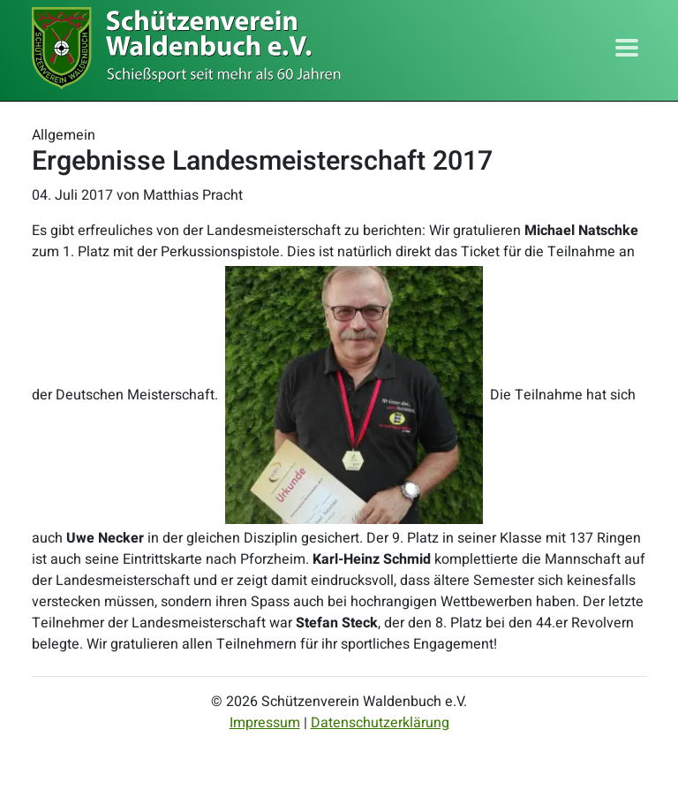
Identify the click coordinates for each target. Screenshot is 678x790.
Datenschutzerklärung (380, 722)
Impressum (265, 722)
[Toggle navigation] (627, 47)
